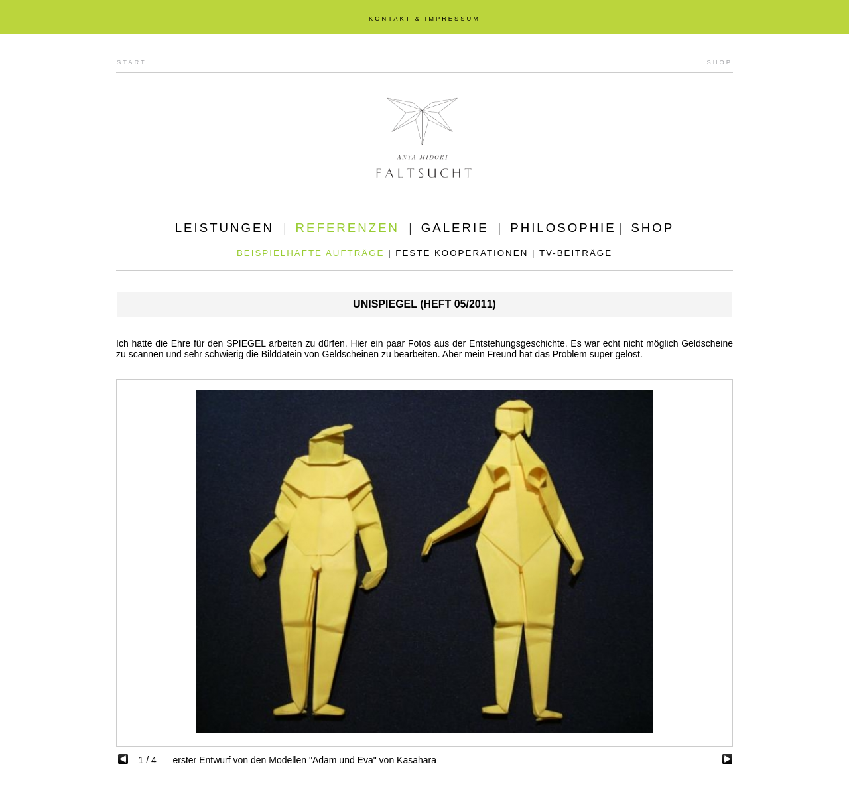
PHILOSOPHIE (563, 228)
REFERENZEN (347, 228)
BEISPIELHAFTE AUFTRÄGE (311, 253)
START (132, 62)
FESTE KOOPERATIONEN (461, 253)
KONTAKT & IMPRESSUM (424, 18)
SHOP (719, 62)
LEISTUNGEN (224, 228)
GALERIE (455, 228)
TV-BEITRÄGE (575, 253)
